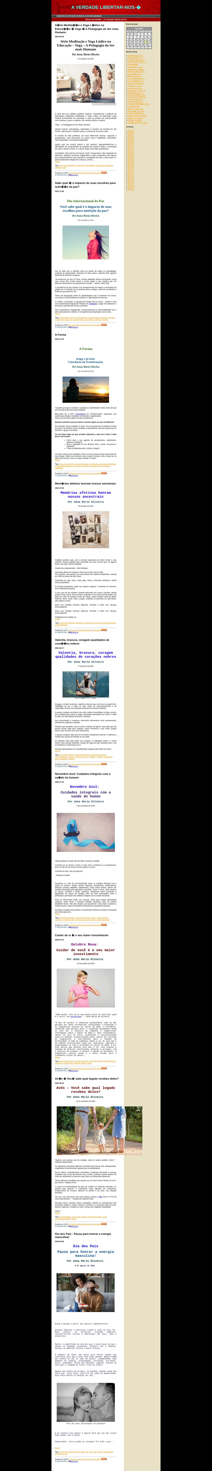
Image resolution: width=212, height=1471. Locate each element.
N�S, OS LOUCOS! (136, 109)
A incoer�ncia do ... (135, 74)
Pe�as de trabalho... (136, 118)
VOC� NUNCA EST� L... (138, 123)
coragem (92, 757)
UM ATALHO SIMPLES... (137, 97)
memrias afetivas (109, 623)
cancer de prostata (82, 918)
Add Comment (85, 173)
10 (146, 37)
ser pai (64, 1454)
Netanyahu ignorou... (136, 56)
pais (90, 1452)
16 (143, 39)
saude (89, 1063)
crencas (76, 466)
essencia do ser (97, 466)
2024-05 (131, 131)
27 (132, 45)
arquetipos (79, 623)
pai (87, 1452)
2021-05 (131, 188)
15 (139, 39)
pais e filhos (97, 1452)
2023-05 (131, 139)
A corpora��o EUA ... (136, 81)
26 (129, 45)
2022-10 (131, 153)
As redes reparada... (135, 102)
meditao (100, 757)
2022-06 (131, 161)
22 (139, 42)
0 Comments (74, 173)
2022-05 (131, 163)
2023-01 (131, 147)
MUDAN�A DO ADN (136, 111)
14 (136, 39)
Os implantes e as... (135, 58)
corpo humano (102, 918)
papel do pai (108, 1452)
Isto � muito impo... (135, 88)
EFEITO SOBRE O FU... (137, 95)
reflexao (58, 168)
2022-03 (131, 167)
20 (132, 42)
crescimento (85, 466)
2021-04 (131, 190)
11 (150, 37)
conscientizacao (109, 1061)
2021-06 (131, 186)
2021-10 (131, 177)
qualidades (63, 759)
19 (129, 42)
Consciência (80, 414)
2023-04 (131, 141)
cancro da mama (95, 1061)
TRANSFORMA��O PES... (139, 104)
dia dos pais (80, 1452)
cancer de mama (81, 1061)
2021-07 (131, 184)
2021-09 (131, 180)
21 (136, 42)
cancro (93, 918)
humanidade (90, 166)
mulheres (58, 1063)
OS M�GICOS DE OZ (136, 91)
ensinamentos (89, 623)
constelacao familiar (62, 1219)
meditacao (100, 166)
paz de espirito (78, 320)
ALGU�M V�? (134, 106)
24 (146, 42)
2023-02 (131, 145)
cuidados (58, 920)
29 (139, 45)
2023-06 (131, 137)
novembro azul (68, 920)
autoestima (95, 755)
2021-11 (131, 175)
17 (146, 39)
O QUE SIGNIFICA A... (136, 114)
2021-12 (131, 173)
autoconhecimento (82, 755)
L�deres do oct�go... (136, 69)
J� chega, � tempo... (136, 83)
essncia (107, 466)
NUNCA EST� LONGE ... (138, 116)
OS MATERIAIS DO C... (137, 62)
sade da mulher (80, 1063)
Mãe (100, 1197)
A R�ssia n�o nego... (136, 60)
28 (136, 45)
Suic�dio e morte (134, 86)
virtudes (105, 320)
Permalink (97, 173)
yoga (64, 168)
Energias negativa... (135, 121)
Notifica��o (133, 64)
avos (105, 1217)
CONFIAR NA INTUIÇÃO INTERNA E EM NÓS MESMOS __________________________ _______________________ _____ (106, 16)
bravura (103, 755)
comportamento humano (64, 757)
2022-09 (131, 155)
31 (146, 45)
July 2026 (139, 29)
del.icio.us (73, 175)
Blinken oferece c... (135, 76)
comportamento (81, 318)
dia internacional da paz (97, 318)
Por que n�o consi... (136, 99)
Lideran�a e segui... (136, 67)
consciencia (93, 464)
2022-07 (131, 159)
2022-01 (131, 171)
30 (143, 45)
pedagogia (109, 166)
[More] (57, 162)
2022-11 (131, 151)
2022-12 (131, 149)
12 (129, 39)
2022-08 (131, 157)
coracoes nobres (81, 757)
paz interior (89, 320)
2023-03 (131, 143)
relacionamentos (61, 625)
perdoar (58, 1454)
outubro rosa (68, 1063)
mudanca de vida (61, 320)
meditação (93, 304)
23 (143, 42)
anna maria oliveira (67, 166)
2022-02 (131, 169)
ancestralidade (65, 1217)
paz (70, 320)
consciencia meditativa (64, 466)
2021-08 (131, 182)
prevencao (79, 920)
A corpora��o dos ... (136, 78)
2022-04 (131, 165)
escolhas (111, 318)
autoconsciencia (81, 464)
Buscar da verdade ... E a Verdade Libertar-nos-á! (106, 19)
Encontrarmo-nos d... (136, 93)
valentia (71, 759)
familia (98, 623)
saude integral (89, 920)
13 (132, 39)
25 (150, 42)
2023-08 (131, 133)
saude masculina (102, 920)
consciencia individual (107, 464)
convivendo (79, 166)
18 (150, 39)
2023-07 (131, 135)
